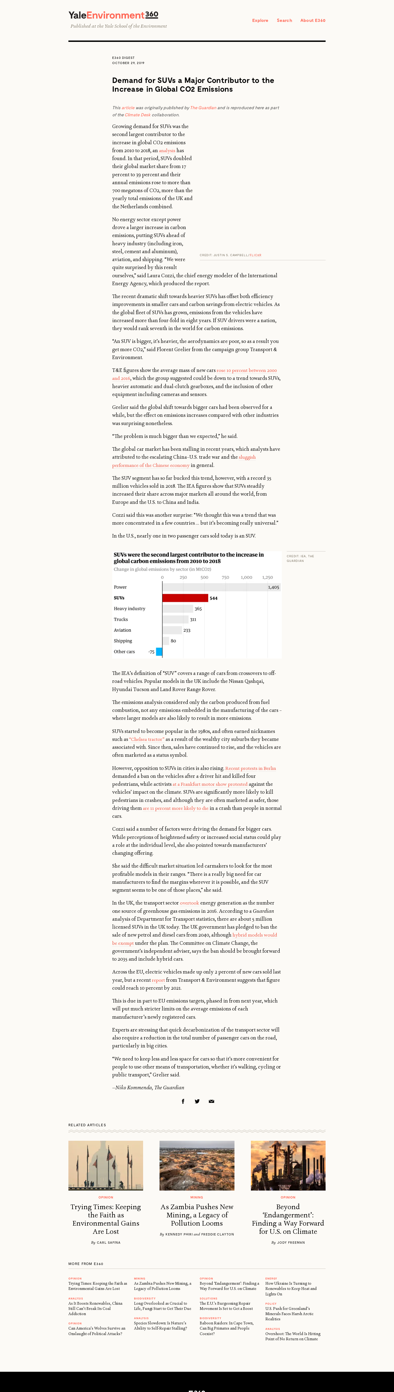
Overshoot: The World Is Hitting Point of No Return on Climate (292, 1273)
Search (281, 21)
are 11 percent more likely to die (178, 745)
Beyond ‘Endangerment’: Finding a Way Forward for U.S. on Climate (288, 1156)
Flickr (256, 130)
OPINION (75, 1215)
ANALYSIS (75, 1235)
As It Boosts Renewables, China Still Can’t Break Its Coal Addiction (95, 1245)
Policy (271, 1240)
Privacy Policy (209, 1340)
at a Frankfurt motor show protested (212, 721)
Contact (155, 1340)
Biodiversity (145, 1235)
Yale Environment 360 (119, 15)
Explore (256, 21)
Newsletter (282, 1340)
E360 (197, 1330)
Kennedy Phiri (179, 1171)
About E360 (312, 21)
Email (211, 1038)
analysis (242, 143)
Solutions (209, 1235)
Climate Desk (137, 115)
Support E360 (179, 1340)
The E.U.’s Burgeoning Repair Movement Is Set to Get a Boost (226, 1243)
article (127, 108)
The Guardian (203, 108)
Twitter (197, 1038)
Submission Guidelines (247, 1340)
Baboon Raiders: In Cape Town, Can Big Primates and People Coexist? (227, 1265)
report (159, 917)
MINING (139, 1215)
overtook (190, 840)
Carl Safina (109, 1179)
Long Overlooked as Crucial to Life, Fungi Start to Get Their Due (162, 1243)
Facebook (183, 1038)
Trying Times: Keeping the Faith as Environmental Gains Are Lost (106, 1156)
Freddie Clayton (217, 1171)
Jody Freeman (291, 1179)
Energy (271, 1215)
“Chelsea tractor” (148, 676)
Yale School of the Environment (136, 27)
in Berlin (270, 705)
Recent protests (242, 705)
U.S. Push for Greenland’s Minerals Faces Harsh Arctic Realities (289, 1251)
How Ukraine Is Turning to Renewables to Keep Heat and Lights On (291, 1226)
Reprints (135, 1340)
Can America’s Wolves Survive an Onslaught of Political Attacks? (96, 1268)
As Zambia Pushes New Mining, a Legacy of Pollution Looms (196, 1152)
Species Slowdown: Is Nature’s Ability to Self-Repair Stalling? (160, 1263)
